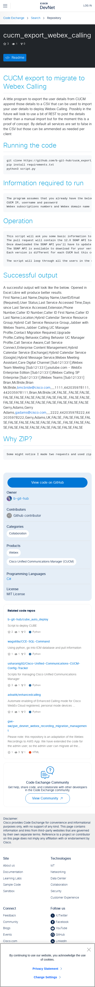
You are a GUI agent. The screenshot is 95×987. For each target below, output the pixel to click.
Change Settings (45, 977)
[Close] (89, 949)
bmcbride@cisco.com (33, 387)
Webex (13, 552)
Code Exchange (13, 18)
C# (9, 579)
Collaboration (18, 533)
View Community (47, 798)
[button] (61, 798)
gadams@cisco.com (30, 412)
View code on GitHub (47, 482)
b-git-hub (21, 498)
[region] (47, 965)
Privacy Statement (45, 968)
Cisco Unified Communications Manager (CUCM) (41, 561)
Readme (18, 57)
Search (35, 18)
